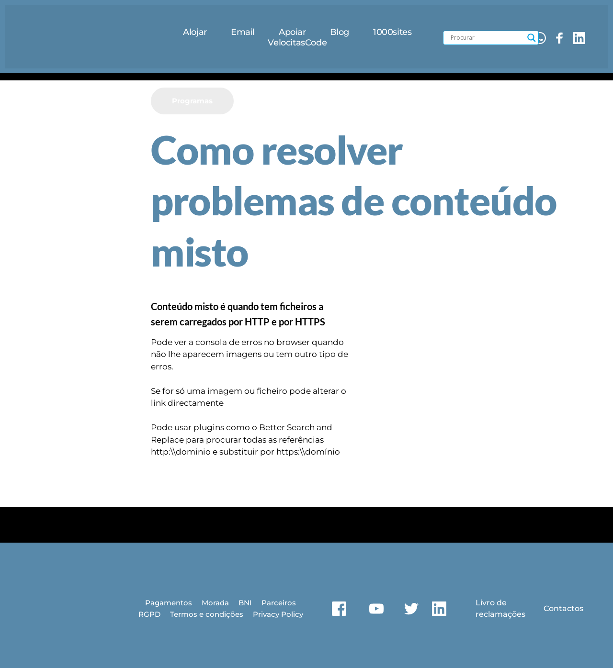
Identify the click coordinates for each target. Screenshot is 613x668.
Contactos (562, 607)
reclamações (499, 613)
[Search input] (486, 38)
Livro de (490, 602)
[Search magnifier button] (531, 38)
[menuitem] (195, 32)
